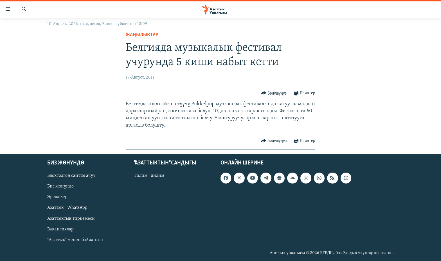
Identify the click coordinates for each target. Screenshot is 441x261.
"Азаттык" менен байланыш (75, 239)
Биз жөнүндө (60, 186)
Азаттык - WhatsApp (67, 207)
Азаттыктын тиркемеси (71, 218)
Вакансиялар (60, 229)
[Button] (274, 93)
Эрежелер (57, 197)
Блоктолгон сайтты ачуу (71, 175)
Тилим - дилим (149, 175)
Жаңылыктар (142, 35)
